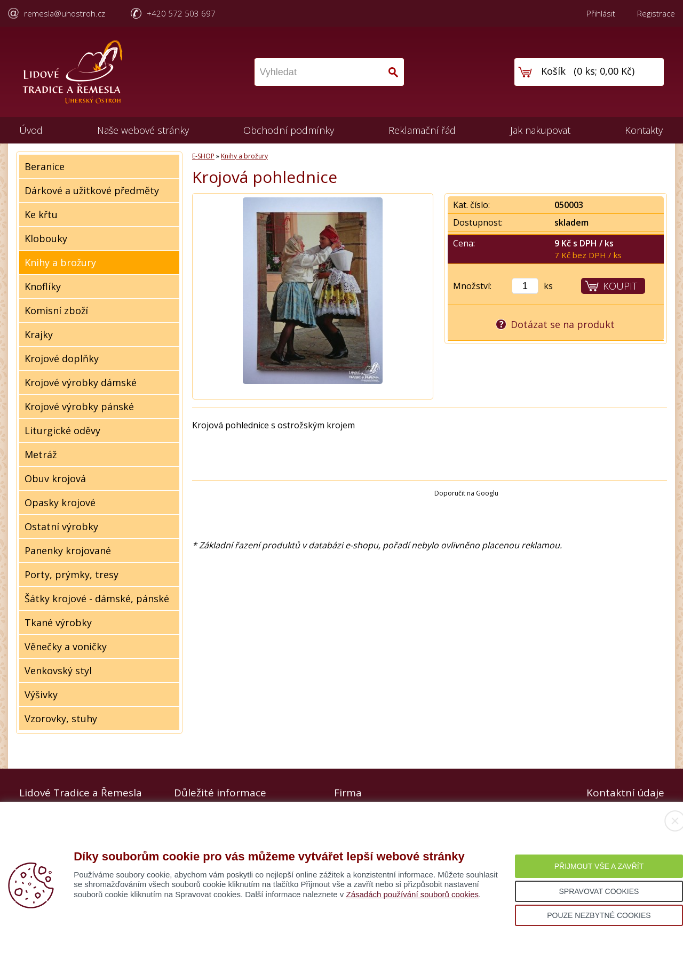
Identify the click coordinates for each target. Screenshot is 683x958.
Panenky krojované (68, 550)
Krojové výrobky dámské (81, 382)
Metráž (41, 454)
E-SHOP (203, 156)
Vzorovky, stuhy (61, 718)
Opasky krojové (60, 502)
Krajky (39, 334)
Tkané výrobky (58, 622)
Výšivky (41, 694)
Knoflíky (43, 286)
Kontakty (644, 130)
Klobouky (46, 238)
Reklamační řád (422, 130)
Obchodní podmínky (288, 130)
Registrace (656, 13)
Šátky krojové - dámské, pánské (97, 598)
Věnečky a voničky (66, 646)
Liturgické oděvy (62, 430)
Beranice (45, 166)
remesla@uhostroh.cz (64, 13)
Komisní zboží (56, 310)
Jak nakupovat (540, 130)
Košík (553, 71)
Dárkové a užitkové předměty (92, 190)
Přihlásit (600, 13)
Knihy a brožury (60, 262)
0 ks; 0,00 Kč (604, 71)
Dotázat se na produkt (563, 324)
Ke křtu (41, 214)
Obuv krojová (55, 478)
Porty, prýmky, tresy (71, 574)
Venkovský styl (58, 670)
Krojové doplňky (62, 358)
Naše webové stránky (143, 130)
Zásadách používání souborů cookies (412, 894)
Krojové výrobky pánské (79, 406)
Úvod (31, 130)
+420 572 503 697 (181, 13)
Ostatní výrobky (61, 526)
